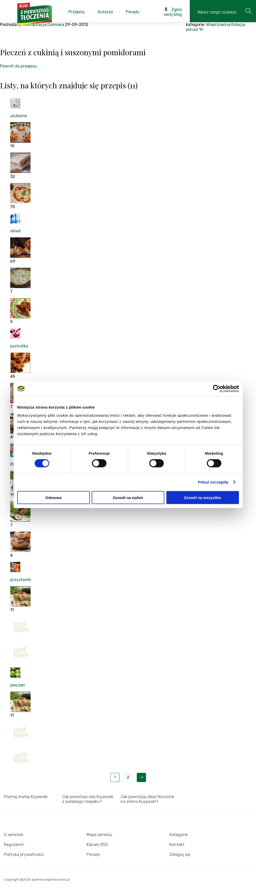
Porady (93, 854)
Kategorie (178, 834)
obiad (15, 230)
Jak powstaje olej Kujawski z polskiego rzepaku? (87, 799)
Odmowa (53, 497)
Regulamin (14, 844)
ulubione (18, 115)
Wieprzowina (218, 24)
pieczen (17, 685)
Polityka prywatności (24, 854)
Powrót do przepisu (18, 66)
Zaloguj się (179, 854)
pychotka (19, 346)
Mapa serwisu (99, 834)
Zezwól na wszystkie (202, 497)
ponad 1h (194, 29)
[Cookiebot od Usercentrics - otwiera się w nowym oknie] (216, 389)
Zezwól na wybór (128, 497)
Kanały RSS (97, 844)
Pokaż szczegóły (213, 482)
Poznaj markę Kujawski (26, 796)
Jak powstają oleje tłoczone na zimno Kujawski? (147, 799)
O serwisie (13, 834)
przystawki (20, 579)
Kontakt (176, 844)
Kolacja (238, 24)
